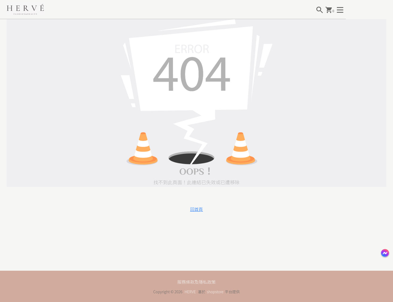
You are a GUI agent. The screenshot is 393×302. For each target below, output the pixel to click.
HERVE (190, 291)
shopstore (215, 291)
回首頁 (196, 209)
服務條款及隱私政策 (196, 282)
